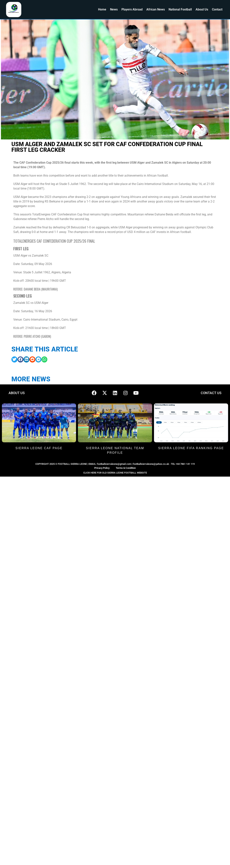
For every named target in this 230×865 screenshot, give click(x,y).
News (114, 9)
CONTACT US (211, 393)
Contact (217, 9)
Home (102, 9)
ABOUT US (17, 393)
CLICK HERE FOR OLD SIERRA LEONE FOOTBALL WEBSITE (115, 472)
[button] (14, 359)
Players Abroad (132, 9)
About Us (202, 9)
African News (155, 9)
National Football (180, 9)
